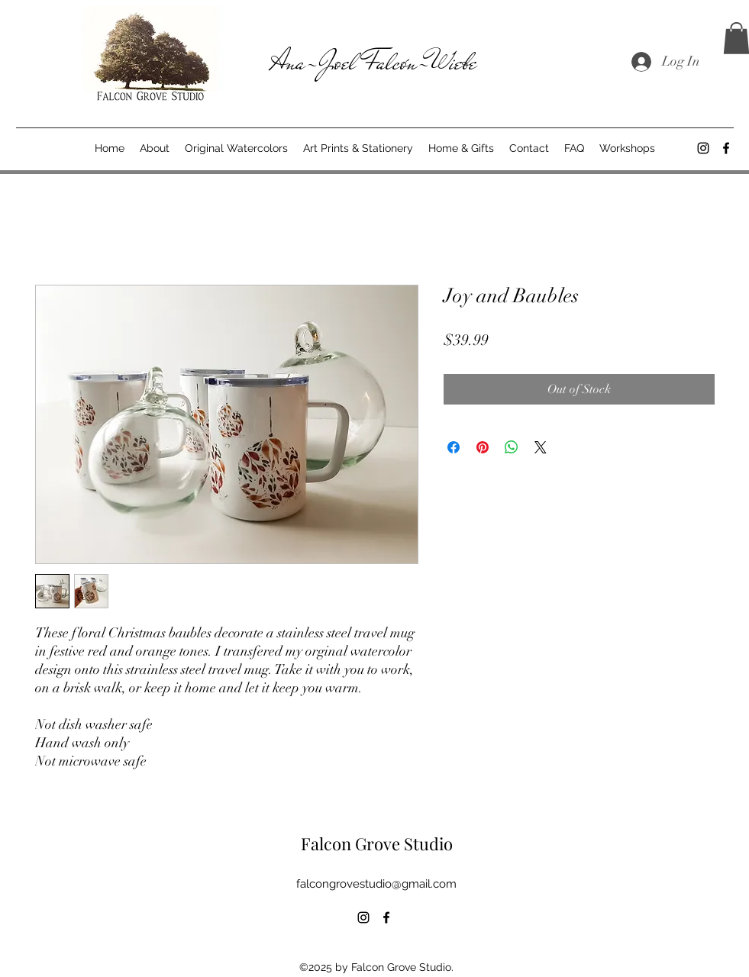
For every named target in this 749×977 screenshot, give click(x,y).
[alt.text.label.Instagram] (703, 148)
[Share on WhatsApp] (511, 447)
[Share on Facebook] (453, 447)
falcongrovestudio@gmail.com (376, 884)
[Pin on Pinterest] (482, 447)
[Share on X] (540, 447)
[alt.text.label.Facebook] (726, 148)
